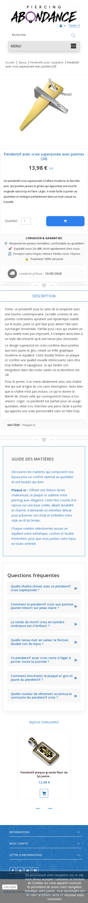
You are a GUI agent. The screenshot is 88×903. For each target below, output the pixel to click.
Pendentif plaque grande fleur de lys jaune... (44, 774)
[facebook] (12, 870)
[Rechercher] (73, 36)
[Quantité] (26, 221)
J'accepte (9, 887)
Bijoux (23, 62)
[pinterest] (27, 870)
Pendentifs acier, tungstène (47, 62)
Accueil (10, 62)
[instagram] (35, 870)
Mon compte (18, 843)
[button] (44, 46)
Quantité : (12, 221)
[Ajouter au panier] (65, 221)
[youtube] (20, 870)
